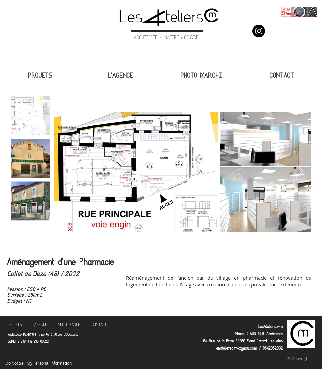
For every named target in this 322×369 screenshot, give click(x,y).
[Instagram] (258, 31)
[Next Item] (300, 171)
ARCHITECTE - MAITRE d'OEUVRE (166, 38)
